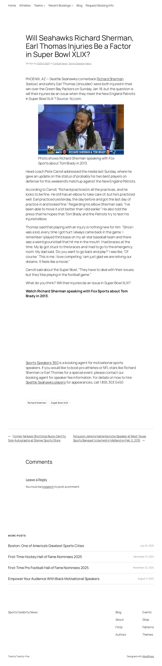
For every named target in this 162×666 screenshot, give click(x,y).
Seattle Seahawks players (46, 382)
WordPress (148, 656)
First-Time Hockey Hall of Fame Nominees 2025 (45, 557)
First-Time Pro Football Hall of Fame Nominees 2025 (48, 568)
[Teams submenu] (44, 5)
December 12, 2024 (144, 556)
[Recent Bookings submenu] (72, 5)
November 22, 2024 (143, 567)
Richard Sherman (110, 78)
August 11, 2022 (146, 578)
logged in (48, 487)
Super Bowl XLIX (59, 402)
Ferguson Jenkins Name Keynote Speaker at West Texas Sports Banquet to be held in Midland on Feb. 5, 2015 (109, 438)
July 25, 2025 (147, 545)
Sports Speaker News (80, 63)
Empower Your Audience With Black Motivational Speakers (54, 579)
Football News (60, 63)
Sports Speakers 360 (42, 362)
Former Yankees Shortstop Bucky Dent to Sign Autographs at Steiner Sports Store (37, 438)
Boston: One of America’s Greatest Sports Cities (46, 546)
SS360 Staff (43, 63)
